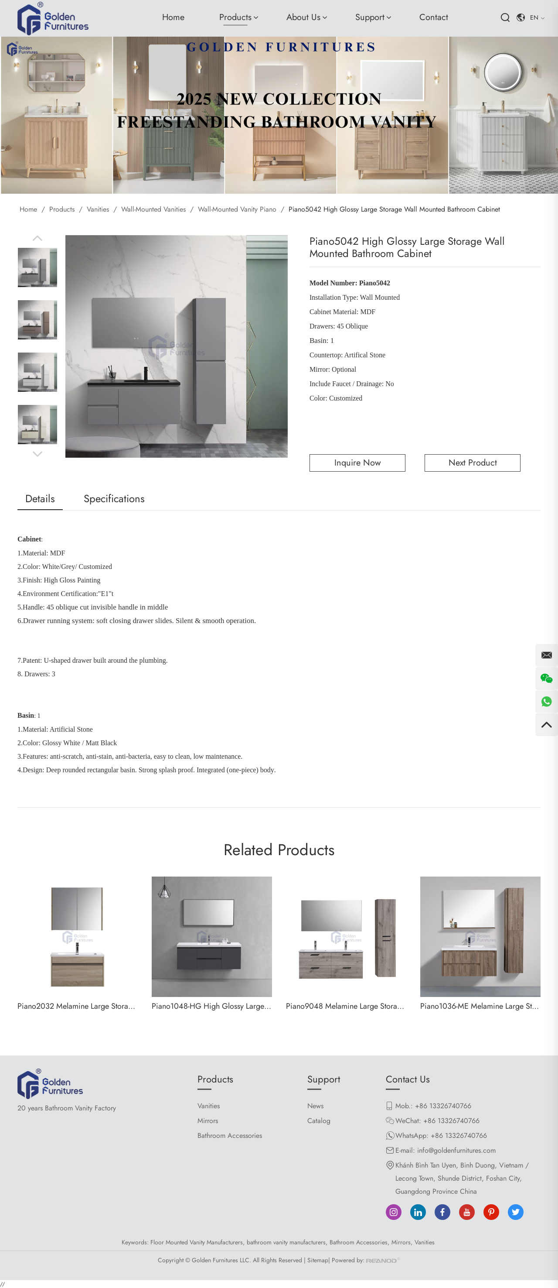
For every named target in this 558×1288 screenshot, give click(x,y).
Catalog (318, 1121)
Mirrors (207, 1121)
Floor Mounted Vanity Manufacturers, (197, 1242)
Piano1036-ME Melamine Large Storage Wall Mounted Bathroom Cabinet (480, 1006)
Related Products (279, 850)
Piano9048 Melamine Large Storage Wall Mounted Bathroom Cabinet (346, 1006)
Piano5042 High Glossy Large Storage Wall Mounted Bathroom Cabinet (394, 209)
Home (173, 17)
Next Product (473, 462)
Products (235, 17)
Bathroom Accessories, (359, 1242)
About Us (303, 17)
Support (369, 17)
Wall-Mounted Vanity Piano (237, 209)
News (315, 1106)
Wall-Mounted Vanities (153, 209)
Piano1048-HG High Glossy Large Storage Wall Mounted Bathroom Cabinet (212, 1006)
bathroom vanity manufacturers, (287, 1242)
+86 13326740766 (459, 1135)
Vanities (98, 209)
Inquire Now (357, 462)
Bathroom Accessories (229, 1135)
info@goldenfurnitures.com (456, 1150)
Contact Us (408, 1079)
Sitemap (317, 1260)
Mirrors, (401, 1242)
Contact (433, 17)
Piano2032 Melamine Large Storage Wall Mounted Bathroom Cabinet (77, 1006)
